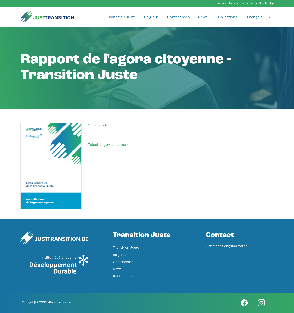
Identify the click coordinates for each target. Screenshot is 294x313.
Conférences (178, 17)
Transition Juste (121, 17)
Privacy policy (60, 302)
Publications (226, 17)
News (203, 17)
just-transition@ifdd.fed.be (226, 246)
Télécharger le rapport (108, 145)
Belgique (151, 17)
